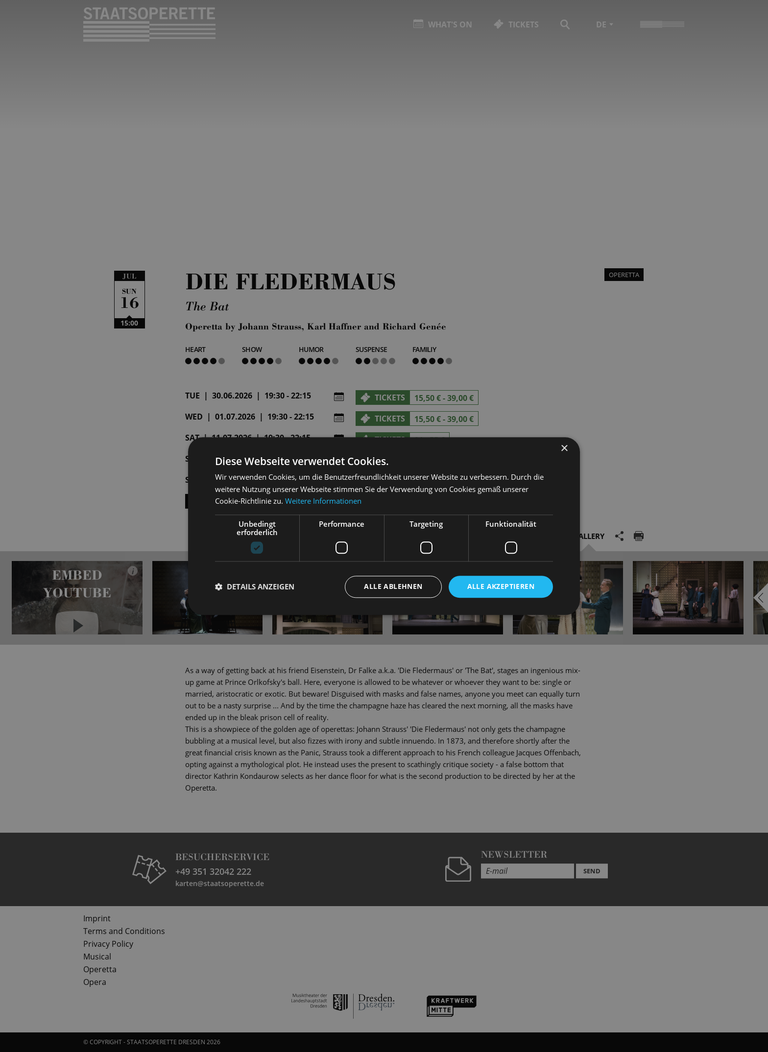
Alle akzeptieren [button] (500, 586)
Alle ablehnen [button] (393, 586)
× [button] (564, 448)
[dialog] (384, 526)
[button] (254, 587)
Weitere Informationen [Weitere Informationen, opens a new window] (323, 501)
